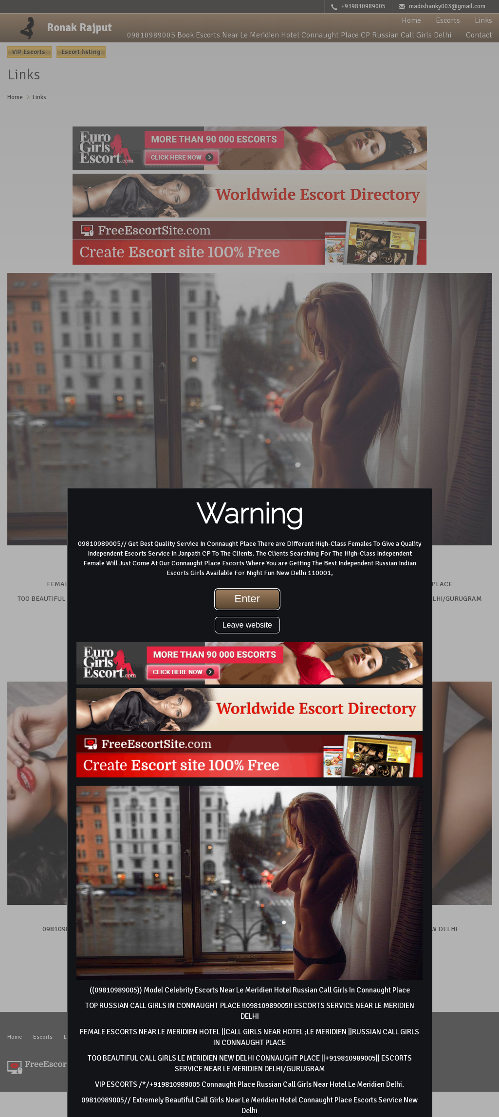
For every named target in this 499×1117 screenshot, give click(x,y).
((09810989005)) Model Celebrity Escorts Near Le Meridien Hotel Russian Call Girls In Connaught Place (250, 990)
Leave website (247, 625)
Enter (247, 599)
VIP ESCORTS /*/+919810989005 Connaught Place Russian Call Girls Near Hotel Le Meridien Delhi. (249, 1084)
